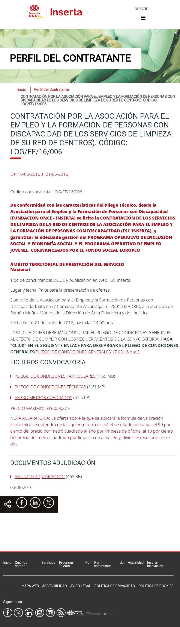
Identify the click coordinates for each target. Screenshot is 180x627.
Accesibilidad (54, 586)
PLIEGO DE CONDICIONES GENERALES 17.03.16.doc (86, 352)
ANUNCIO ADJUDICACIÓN (40, 476)
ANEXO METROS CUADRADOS (43, 397)
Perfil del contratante (109, 564)
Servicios (48, 562)
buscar (141, 8)
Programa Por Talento (75, 564)
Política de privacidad (114, 586)
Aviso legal (80, 586)
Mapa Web (30, 586)
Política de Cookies (156, 586)
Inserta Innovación (155, 564)
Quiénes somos (21, 564)
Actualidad (136, 562)
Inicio (21, 89)
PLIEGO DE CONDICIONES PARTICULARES (55, 376)
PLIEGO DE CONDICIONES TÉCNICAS (50, 387)
